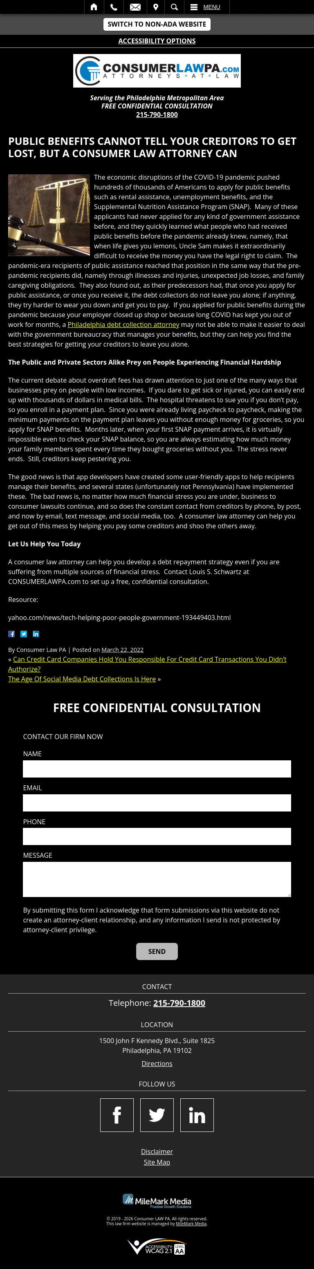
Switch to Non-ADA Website (157, 24)
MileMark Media (191, 1223)
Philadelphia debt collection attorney (123, 324)
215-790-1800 (157, 114)
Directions (157, 1063)
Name (32, 754)
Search (174, 7)
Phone (34, 822)
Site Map (157, 1162)
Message (37, 855)
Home (94, 7)
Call (113, 7)
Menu (212, 7)
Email (135, 7)
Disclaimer (157, 1151)
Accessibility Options (157, 40)
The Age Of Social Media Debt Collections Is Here (82, 678)
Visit (155, 7)
